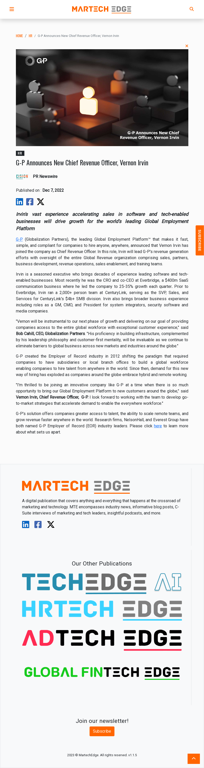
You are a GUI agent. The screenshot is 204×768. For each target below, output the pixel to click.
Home (19, 35)
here (158, 425)
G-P (19, 239)
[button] (11, 9)
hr (30, 35)
